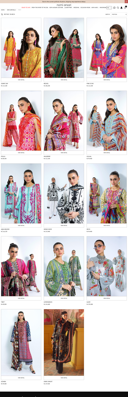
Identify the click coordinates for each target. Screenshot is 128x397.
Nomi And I (94, 10)
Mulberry (47, 161)
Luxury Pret (68, 10)
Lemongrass (48, 307)
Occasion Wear (85, 10)
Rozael (46, 88)
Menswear (103, 10)
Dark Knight (48, 386)
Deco (88, 234)
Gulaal (89, 161)
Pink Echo (90, 88)
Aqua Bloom (5, 234)
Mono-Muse (48, 234)
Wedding (76, 10)
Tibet (3, 307)
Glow (88, 307)
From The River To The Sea (40, 10)
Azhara (3, 386)
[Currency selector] (109, 7)
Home (3, 15)
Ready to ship (26, 10)
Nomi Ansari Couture (56, 10)
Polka (3, 161)
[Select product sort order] (119, 19)
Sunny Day (4, 88)
